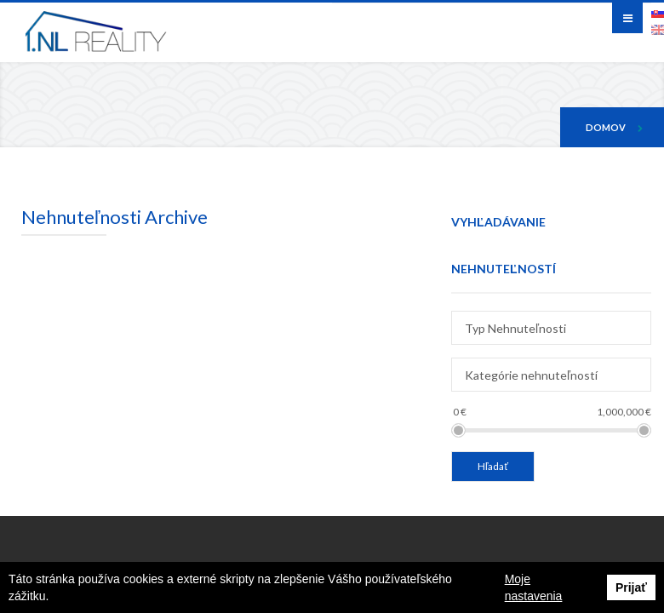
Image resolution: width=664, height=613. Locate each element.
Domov (606, 127)
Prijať (631, 587)
